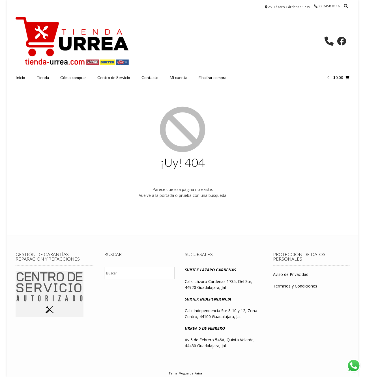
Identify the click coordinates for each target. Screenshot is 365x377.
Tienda (42, 77)
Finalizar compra (212, 77)
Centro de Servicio (113, 77)
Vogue (184, 373)
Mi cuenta (178, 77)
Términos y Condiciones (295, 286)
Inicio (20, 77)
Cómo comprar (73, 77)
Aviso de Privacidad (290, 274)
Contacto (149, 77)
